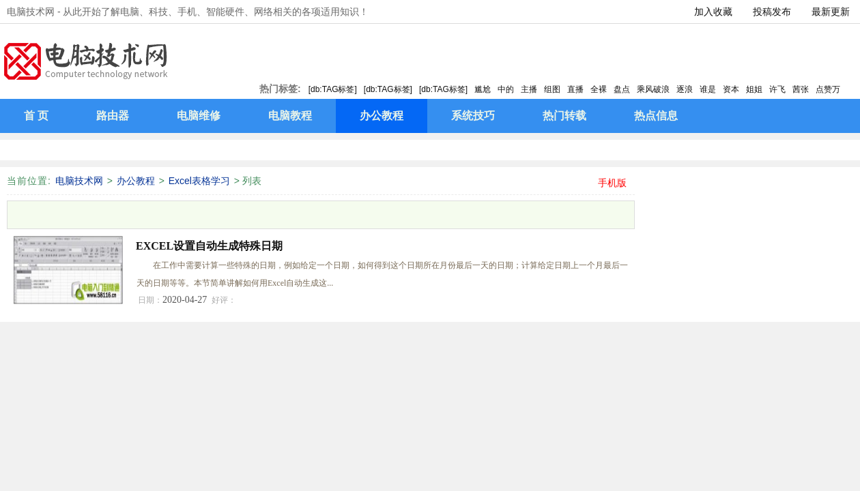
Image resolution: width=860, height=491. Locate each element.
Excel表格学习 (199, 180)
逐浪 (684, 89)
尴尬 (482, 89)
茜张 (800, 89)
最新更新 (831, 11)
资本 (731, 89)
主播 (529, 89)
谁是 (708, 89)
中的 (506, 89)
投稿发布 (772, 11)
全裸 (598, 89)
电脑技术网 (79, 180)
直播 (575, 89)
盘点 (622, 89)
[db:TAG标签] (333, 89)
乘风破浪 (653, 89)
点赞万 (828, 89)
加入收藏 (713, 11)
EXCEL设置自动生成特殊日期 (209, 246)
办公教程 (136, 180)
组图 (552, 89)
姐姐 (754, 89)
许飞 (777, 89)
